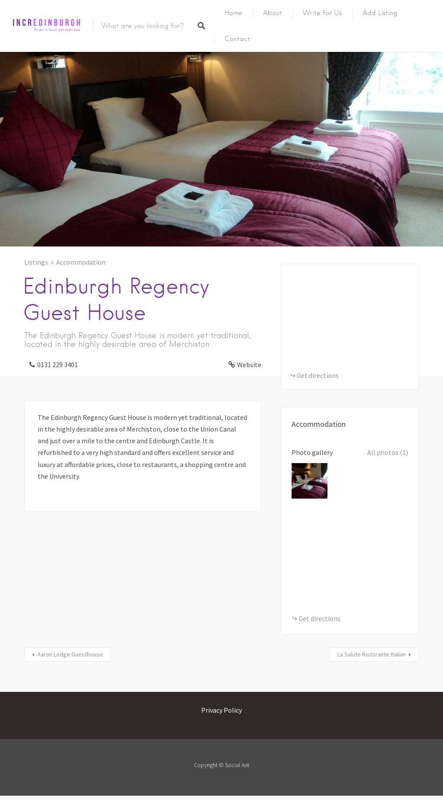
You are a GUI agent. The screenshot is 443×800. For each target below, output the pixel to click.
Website (249, 364)
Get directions (318, 375)
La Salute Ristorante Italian (371, 654)
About (272, 13)
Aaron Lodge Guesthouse (70, 654)
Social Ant (237, 765)
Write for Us (322, 13)
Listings (36, 262)
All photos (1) (387, 452)
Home (233, 13)
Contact (237, 39)
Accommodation (81, 262)
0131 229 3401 (57, 364)
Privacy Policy (221, 710)
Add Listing (380, 13)
